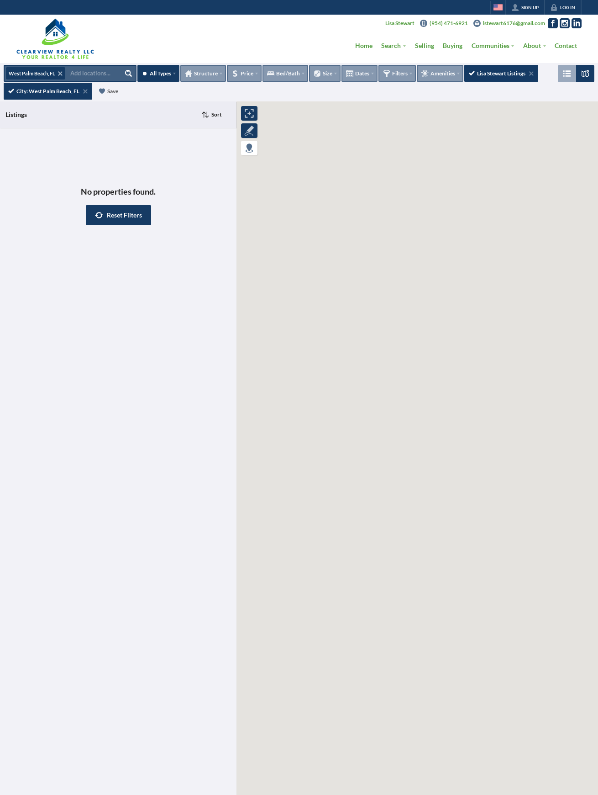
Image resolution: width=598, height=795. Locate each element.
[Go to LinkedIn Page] (577, 23)
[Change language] (498, 7)
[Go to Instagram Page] (565, 23)
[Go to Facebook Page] (553, 23)
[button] (118, 215)
